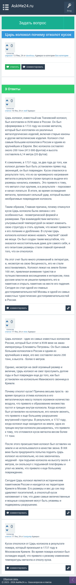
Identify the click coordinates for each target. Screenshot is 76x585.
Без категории (61, 55)
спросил (9, 55)
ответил (8, 111)
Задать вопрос (32, 23)
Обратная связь (10, 579)
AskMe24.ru (22, 6)
